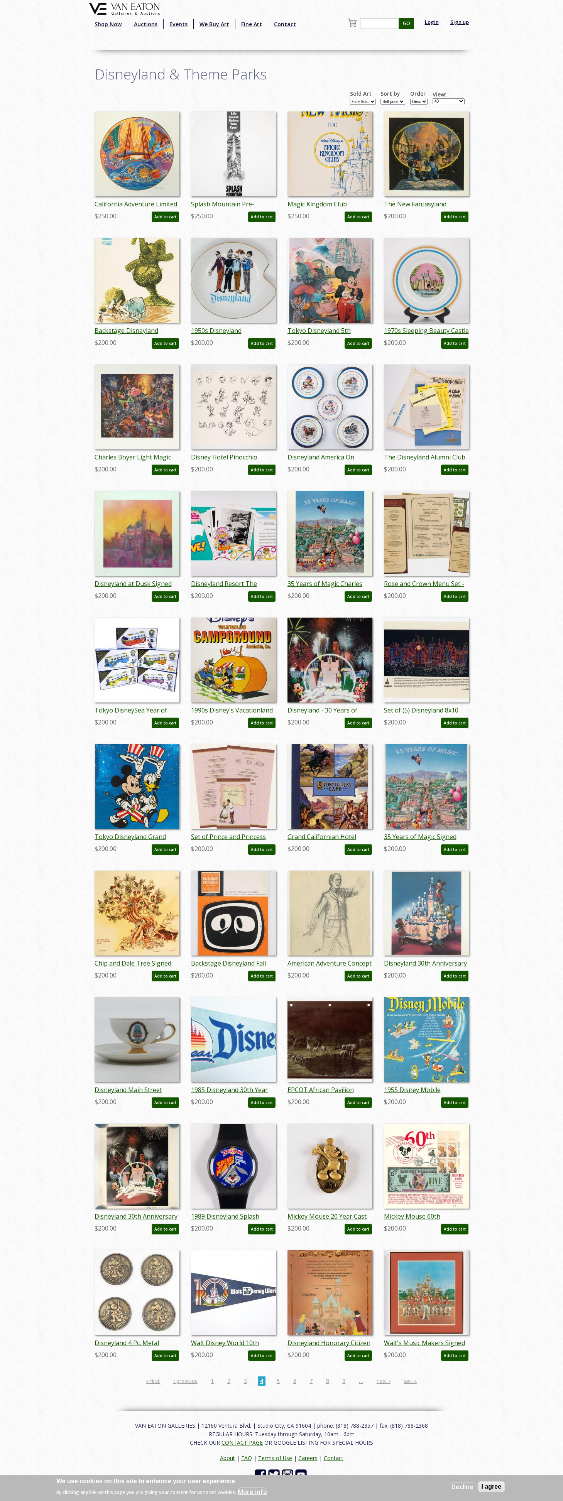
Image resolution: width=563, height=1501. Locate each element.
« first (153, 1380)
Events (178, 24)
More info (252, 1491)
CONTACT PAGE (242, 1442)
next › (384, 1380)
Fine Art (251, 24)
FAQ (246, 1458)
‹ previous (185, 1380)
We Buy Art (214, 24)
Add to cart (165, 216)
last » (410, 1380)
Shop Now (108, 24)
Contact (285, 24)
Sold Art (361, 93)
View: (439, 94)
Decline (462, 1486)
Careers (308, 1458)
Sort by (390, 93)
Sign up (459, 22)
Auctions (145, 24)
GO (406, 23)
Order (418, 93)
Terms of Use (275, 1458)
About (227, 1458)
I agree (492, 1486)
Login (432, 22)
